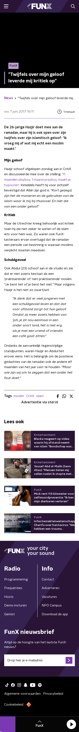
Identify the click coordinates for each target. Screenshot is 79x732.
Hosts (9, 596)
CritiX (30, 396)
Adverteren (50, 588)
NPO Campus (52, 605)
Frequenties (13, 588)
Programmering (16, 579)
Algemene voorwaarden (22, 693)
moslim (19, 396)
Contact (48, 579)
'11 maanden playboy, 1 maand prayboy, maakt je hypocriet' (37, 180)
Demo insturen (15, 605)
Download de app (55, 614)
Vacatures (49, 596)
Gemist (9, 614)
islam (40, 396)
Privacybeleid (53, 693)
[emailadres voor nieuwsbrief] (39, 660)
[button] (71, 724)
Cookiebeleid (13, 704)
